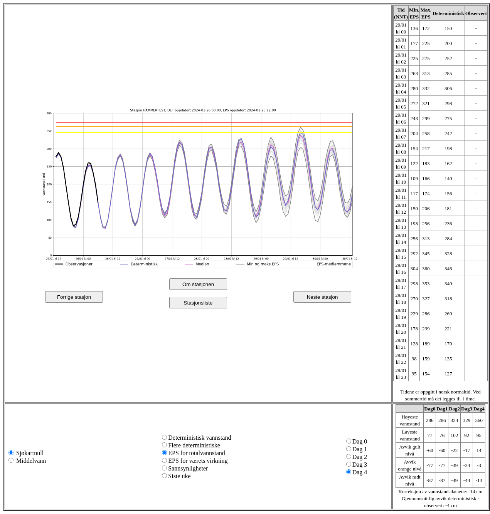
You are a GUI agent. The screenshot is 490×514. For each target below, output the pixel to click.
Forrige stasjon (74, 297)
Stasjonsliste (198, 303)
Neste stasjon (322, 297)
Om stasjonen (198, 284)
